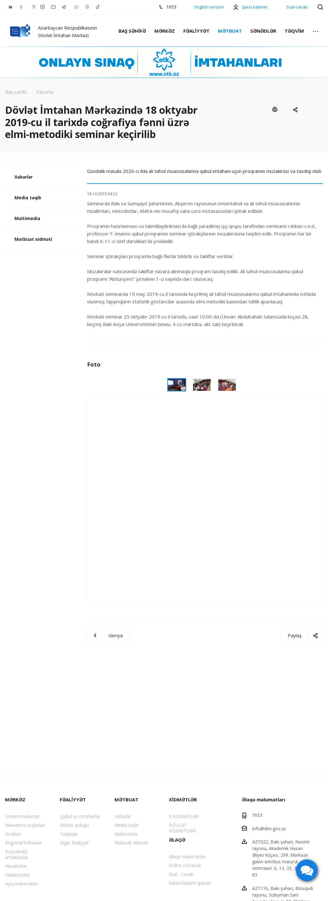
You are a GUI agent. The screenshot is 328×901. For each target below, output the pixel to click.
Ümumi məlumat (22, 816)
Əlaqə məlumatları (187, 857)
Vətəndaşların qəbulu (190, 883)
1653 (257, 815)
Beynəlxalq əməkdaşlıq (16, 854)
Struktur (13, 834)
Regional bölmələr (23, 843)
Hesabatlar (16, 866)
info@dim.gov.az (269, 828)
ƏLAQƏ (177, 840)
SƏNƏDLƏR (263, 31)
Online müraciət (185, 865)
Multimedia (27, 218)
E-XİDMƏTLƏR (184, 816)
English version (209, 7)
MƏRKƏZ (164, 31)
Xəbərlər (23, 177)
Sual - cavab (181, 874)
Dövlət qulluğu (74, 825)
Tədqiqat (69, 834)
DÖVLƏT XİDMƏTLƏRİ (182, 828)
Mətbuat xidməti (33, 239)
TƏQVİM (294, 31)
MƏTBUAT (230, 31)
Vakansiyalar (17, 875)
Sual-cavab (297, 7)
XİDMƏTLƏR (183, 799)
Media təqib (27, 198)
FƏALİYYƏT (196, 31)
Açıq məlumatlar (21, 884)
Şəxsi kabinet (254, 7)
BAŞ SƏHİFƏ (132, 31)
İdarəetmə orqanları (25, 825)
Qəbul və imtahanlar (80, 816)
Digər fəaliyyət (74, 843)
